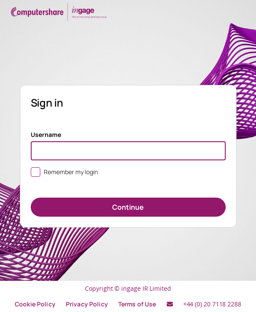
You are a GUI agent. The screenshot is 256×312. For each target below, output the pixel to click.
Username (46, 134)
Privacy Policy (87, 304)
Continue (128, 207)
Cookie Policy (35, 304)
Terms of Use (137, 304)
